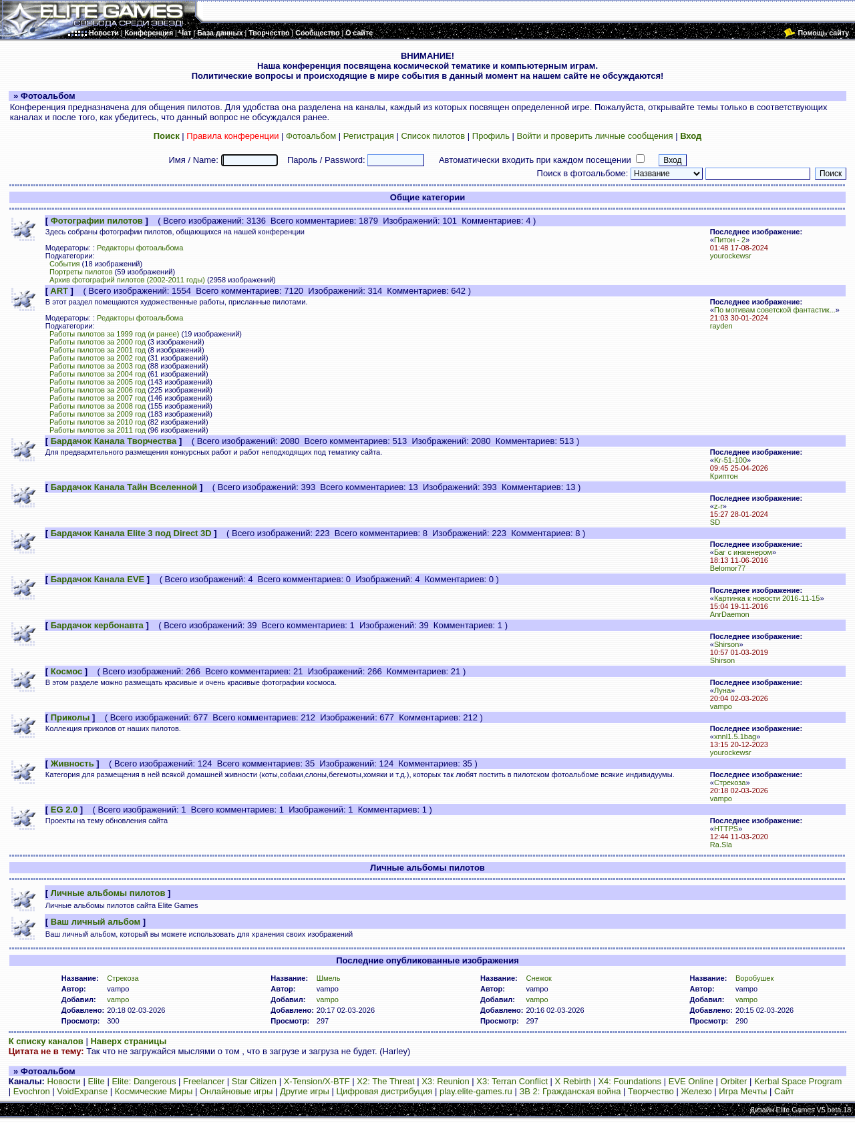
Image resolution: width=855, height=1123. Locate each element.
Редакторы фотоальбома (140, 248)
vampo (721, 706)
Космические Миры (153, 1091)
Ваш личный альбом (95, 922)
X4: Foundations (629, 1081)
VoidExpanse (82, 1091)
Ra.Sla (721, 845)
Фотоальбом (311, 136)
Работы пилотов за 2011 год (97, 430)
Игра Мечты (743, 1091)
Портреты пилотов (81, 272)
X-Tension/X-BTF (317, 1081)
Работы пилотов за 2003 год (97, 366)
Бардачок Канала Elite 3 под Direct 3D (131, 533)
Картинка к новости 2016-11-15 (767, 598)
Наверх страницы (128, 1041)
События (64, 264)
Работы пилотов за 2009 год (97, 414)
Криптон (724, 476)
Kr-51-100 (730, 460)
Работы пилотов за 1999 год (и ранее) (114, 334)
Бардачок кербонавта (97, 625)
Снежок (538, 978)
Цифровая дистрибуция (384, 1091)
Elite (96, 1081)
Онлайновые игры (236, 1091)
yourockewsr (730, 256)
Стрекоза (730, 782)
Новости (64, 1081)
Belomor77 (727, 568)
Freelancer (203, 1081)
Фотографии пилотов (97, 221)
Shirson (726, 644)
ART (59, 291)
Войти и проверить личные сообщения (595, 136)
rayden (721, 326)
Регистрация (368, 136)
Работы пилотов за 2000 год (97, 342)
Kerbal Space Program (798, 1081)
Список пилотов (433, 136)
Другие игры (304, 1091)
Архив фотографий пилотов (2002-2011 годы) (127, 280)
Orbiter (734, 1081)
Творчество (651, 1091)
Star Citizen (254, 1081)
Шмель (329, 978)
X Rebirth (573, 1081)
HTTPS (726, 829)
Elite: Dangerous (144, 1081)
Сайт (784, 1091)
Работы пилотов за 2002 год (97, 358)
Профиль (491, 136)
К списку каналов (46, 1041)
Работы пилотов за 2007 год (97, 398)
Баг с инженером (743, 552)
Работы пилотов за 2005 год (97, 382)
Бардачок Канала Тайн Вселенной (124, 487)
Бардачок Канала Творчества (114, 441)
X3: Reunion (445, 1081)
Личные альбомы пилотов (108, 893)
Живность (72, 763)
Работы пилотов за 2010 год (97, 422)
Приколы (70, 717)
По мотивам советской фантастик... (775, 310)
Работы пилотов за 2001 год (97, 350)
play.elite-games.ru (476, 1091)
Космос (66, 671)
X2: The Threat (385, 1081)
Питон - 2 (729, 240)
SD (715, 522)
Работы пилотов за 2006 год (97, 390)
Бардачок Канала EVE (97, 579)
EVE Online (691, 1081)
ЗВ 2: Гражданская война (570, 1091)
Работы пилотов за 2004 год (97, 374)
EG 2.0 (64, 810)
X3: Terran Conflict (512, 1081)
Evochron (31, 1091)
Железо (696, 1091)
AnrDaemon (729, 614)
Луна (722, 690)
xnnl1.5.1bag (735, 736)
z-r (718, 506)
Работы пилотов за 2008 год (97, 406)
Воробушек (754, 978)
